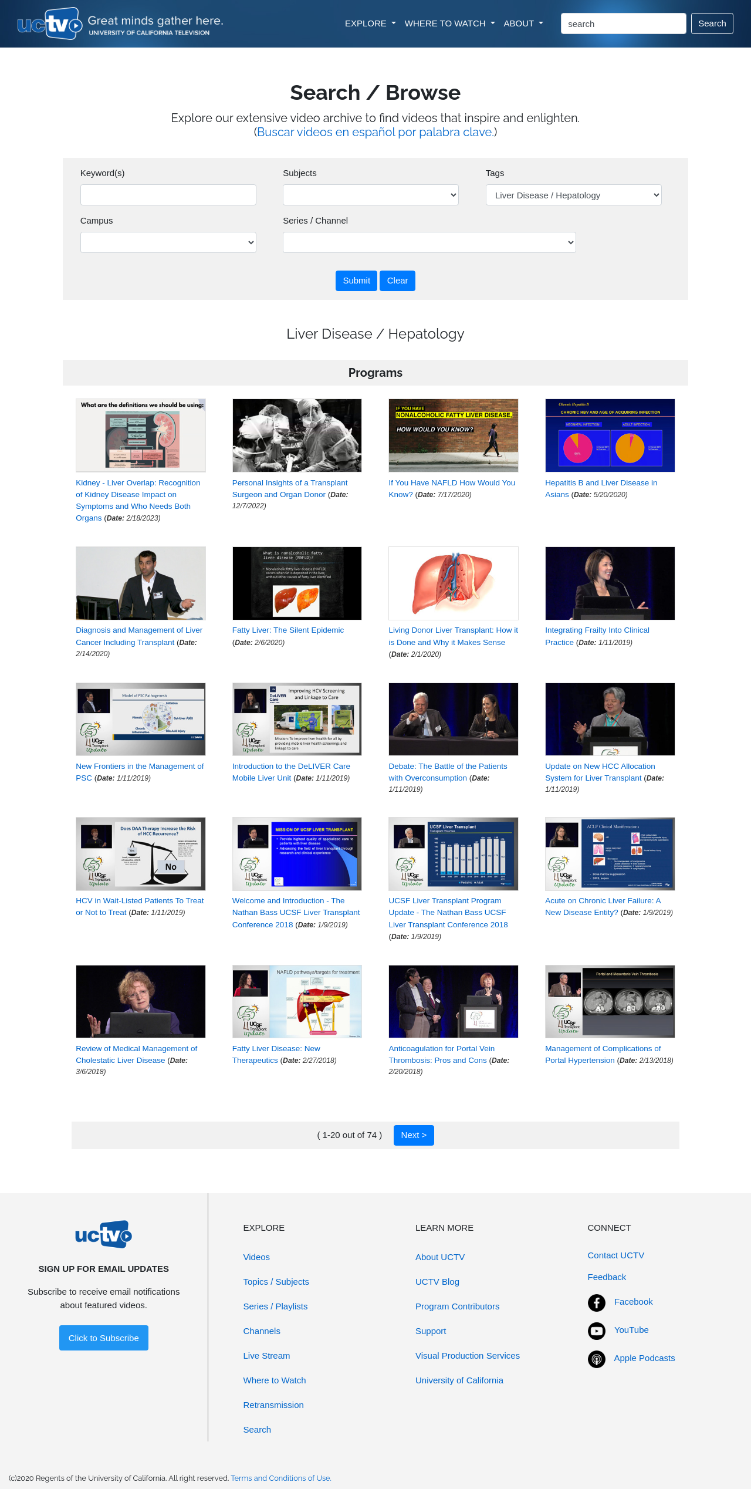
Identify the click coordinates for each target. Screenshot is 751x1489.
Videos (256, 1257)
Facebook (633, 1301)
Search (712, 23)
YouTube (631, 1330)
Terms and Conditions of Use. (281, 1478)
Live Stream (266, 1355)
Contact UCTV (616, 1255)
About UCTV (440, 1257)
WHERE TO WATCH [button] (446, 23)
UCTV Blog (437, 1282)
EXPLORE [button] (367, 23)
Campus (96, 220)
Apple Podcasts (644, 1358)
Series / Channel (315, 220)
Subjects (300, 173)
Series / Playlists (275, 1306)
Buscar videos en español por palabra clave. (375, 132)
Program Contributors (457, 1306)
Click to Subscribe (104, 1338)
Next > (414, 1135)
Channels (261, 1331)
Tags (495, 173)
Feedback (607, 1277)
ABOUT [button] (520, 23)
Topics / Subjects (276, 1282)
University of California (459, 1380)
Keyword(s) (102, 173)
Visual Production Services (467, 1355)
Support (430, 1331)
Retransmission (273, 1405)
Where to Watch (274, 1380)
